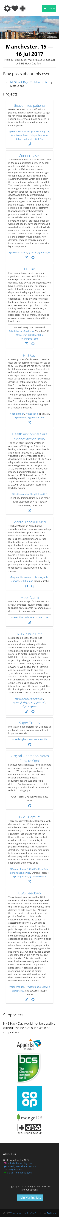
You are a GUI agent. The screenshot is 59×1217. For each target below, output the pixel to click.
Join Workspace (24, 1172)
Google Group (15, 1169)
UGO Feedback (29, 893)
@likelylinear (15, 331)
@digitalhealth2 (38, 494)
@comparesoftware (19, 131)
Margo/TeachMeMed (29, 522)
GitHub (52, 1213)
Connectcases (29, 155)
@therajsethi (41, 577)
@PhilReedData (40, 868)
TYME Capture (29, 817)
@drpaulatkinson (39, 135)
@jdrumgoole (29, 706)
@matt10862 (43, 617)
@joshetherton (36, 417)
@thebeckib (31, 413)
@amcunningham (40, 131)
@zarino (32, 252)
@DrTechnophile (38, 739)
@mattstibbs (32, 986)
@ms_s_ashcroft (36, 702)
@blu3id (39, 139)
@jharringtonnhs (25, 139)
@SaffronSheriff (37, 876)
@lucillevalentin (20, 494)
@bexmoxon (36, 698)
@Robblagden (16, 413)
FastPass (29, 355)
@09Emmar (26, 580)
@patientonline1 (19, 135)
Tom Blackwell (52, 37)
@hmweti (30, 617)
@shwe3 (14, 580)
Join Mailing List (30, 1197)
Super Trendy (29, 722)
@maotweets (26, 577)
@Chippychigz (20, 876)
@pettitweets (22, 698)
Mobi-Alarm (29, 597)
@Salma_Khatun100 (20, 868)
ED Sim (29, 269)
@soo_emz (21, 335)
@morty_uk (44, 252)
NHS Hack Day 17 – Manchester (29, 82)
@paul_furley (20, 702)
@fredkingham (20, 739)
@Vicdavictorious (18, 252)
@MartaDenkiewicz (20, 872)
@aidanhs (28, 331)
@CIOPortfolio (35, 335)
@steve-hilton (16, 617)
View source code (18, 1213)
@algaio (14, 577)
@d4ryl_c (45, 986)
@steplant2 (18, 990)
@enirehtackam (29, 338)
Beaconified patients (29, 105)
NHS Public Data (29, 634)
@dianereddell (16, 986)
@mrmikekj (21, 417)
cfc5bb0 (32, 1213)
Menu (49, 8)
